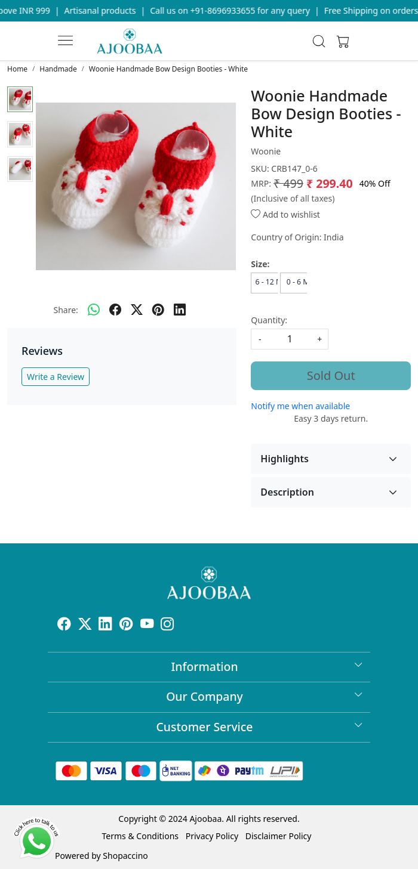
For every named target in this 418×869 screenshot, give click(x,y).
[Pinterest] (126, 625)
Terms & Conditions (140, 836)
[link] (319, 41)
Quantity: (269, 320)
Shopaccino (125, 855)
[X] (85, 625)
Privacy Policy (212, 836)
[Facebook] (64, 625)
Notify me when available (300, 406)
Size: (260, 264)
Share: (65, 310)
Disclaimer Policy (278, 836)
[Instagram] (167, 625)
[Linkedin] (105, 625)
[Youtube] (147, 625)
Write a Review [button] (55, 376)
